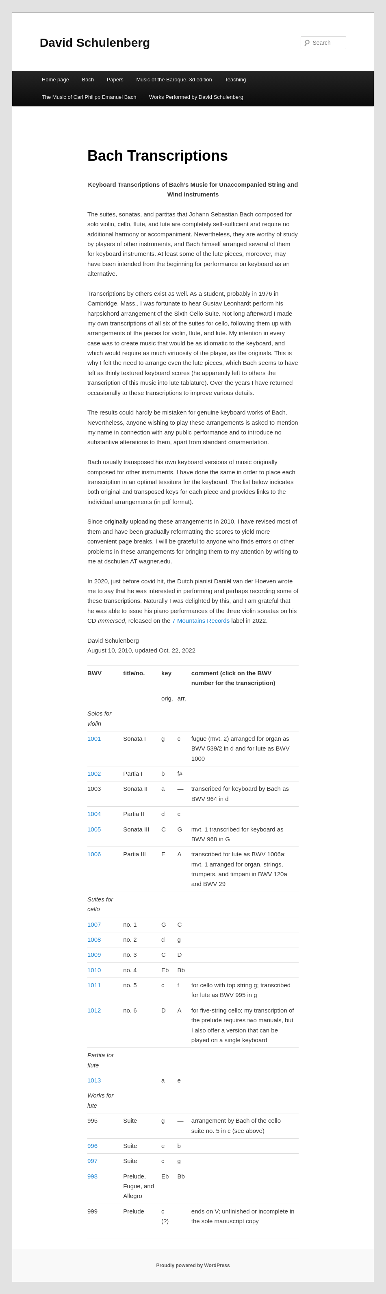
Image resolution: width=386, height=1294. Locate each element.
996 (92, 1145)
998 (92, 1176)
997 (92, 1160)
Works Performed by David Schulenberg (196, 97)
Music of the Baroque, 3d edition (174, 79)
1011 (94, 985)
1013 (94, 1080)
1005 (94, 829)
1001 (94, 738)
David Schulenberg (95, 42)
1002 (94, 773)
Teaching (235, 79)
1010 (94, 970)
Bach (88, 79)
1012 (94, 1010)
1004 (94, 813)
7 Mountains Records (201, 620)
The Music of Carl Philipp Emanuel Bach (89, 97)
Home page (55, 79)
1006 (94, 854)
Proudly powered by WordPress (193, 1265)
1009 (94, 954)
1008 (94, 939)
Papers (115, 79)
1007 (94, 924)
